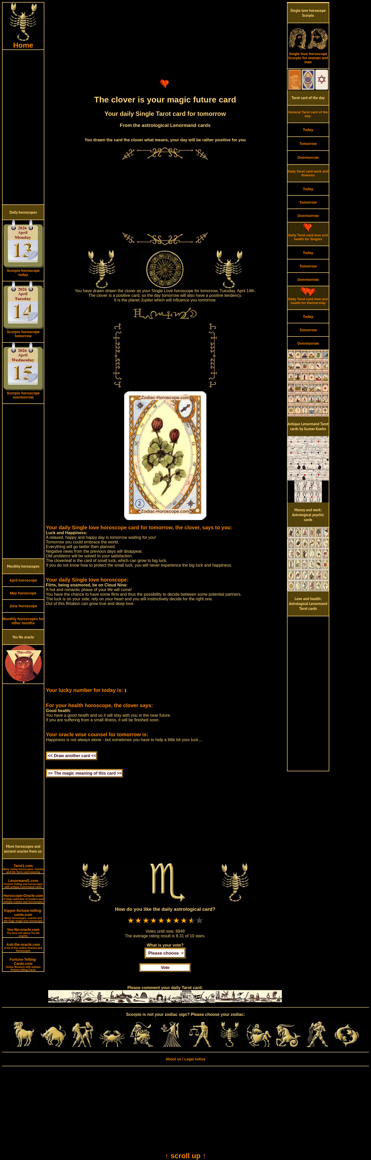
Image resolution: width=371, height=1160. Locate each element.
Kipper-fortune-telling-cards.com (23, 915)
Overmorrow (308, 157)
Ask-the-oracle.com (23, 947)
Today (308, 130)
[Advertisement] (23, 127)
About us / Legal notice (185, 1059)
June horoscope (23, 606)
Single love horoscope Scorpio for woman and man (308, 56)
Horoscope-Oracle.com (23, 898)
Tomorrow (308, 144)
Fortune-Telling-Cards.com (23, 964)
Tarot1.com (23, 868)
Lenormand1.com (23, 883)
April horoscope (23, 580)
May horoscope (23, 593)
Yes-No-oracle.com (23, 932)
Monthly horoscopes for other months (23, 621)
